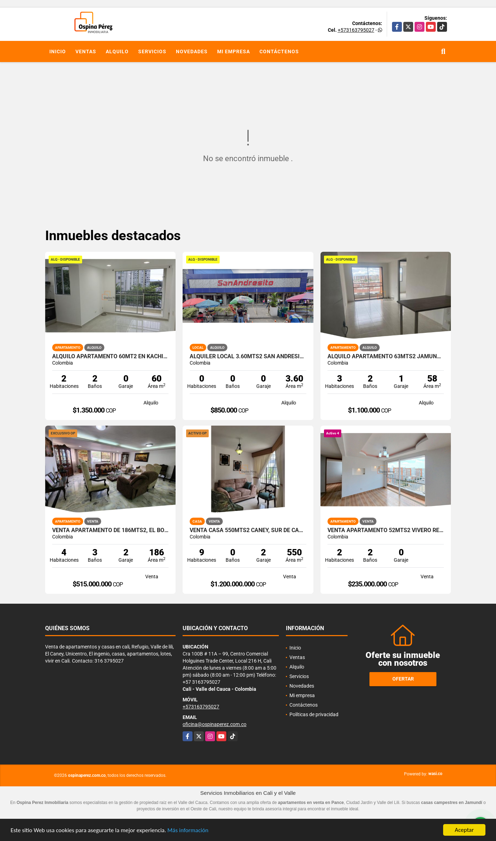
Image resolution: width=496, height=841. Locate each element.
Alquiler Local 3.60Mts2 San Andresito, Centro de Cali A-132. (248, 356)
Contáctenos (279, 51)
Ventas (85, 51)
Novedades (192, 51)
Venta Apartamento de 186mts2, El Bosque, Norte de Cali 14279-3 (110, 530)
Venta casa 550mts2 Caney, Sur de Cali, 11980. (248, 530)
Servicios (152, 51)
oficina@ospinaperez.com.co (214, 724)
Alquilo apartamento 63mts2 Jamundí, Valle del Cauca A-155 (385, 356)
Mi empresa (233, 51)
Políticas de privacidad (313, 714)
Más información (187, 830)
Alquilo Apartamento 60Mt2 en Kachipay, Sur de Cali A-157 (110, 356)
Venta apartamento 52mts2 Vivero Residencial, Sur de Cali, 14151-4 (385, 530)
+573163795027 (356, 30)
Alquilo (117, 51)
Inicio (57, 51)
